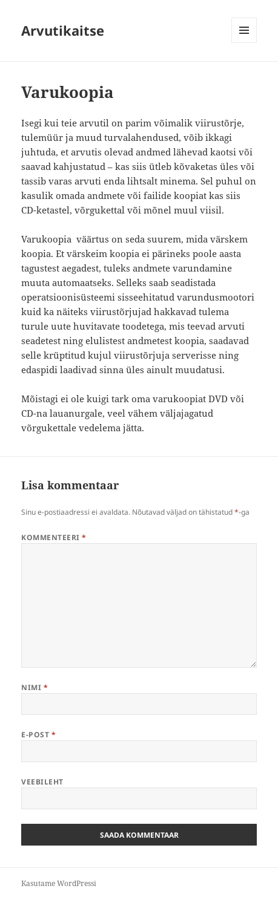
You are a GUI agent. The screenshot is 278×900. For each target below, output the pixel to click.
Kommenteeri (53, 537)
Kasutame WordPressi (58, 883)
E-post (38, 734)
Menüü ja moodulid (244, 42)
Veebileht (42, 782)
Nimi (34, 687)
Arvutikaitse (62, 30)
